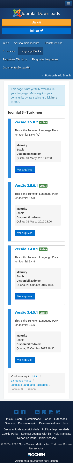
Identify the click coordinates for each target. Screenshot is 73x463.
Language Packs (30, 51)
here (54, 97)
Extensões (9, 51)
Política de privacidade (55, 429)
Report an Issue (26, 438)
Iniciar (36, 31)
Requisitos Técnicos (15, 59)
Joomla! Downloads (36, 13)
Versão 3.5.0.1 (27, 185)
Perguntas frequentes (45, 59)
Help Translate (62, 433)
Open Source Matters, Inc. (35, 444)
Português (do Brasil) (56, 75)
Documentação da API (16, 67)
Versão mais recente (26, 43)
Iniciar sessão (47, 438)
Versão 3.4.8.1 (27, 249)
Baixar (36, 22)
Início (6, 43)
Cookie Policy (10, 433)
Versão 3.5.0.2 (27, 122)
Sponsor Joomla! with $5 (36, 433)
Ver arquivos (24, 169)
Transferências (53, 43)
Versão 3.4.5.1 (27, 312)
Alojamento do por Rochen (36, 460)
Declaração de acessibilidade (21, 429)
